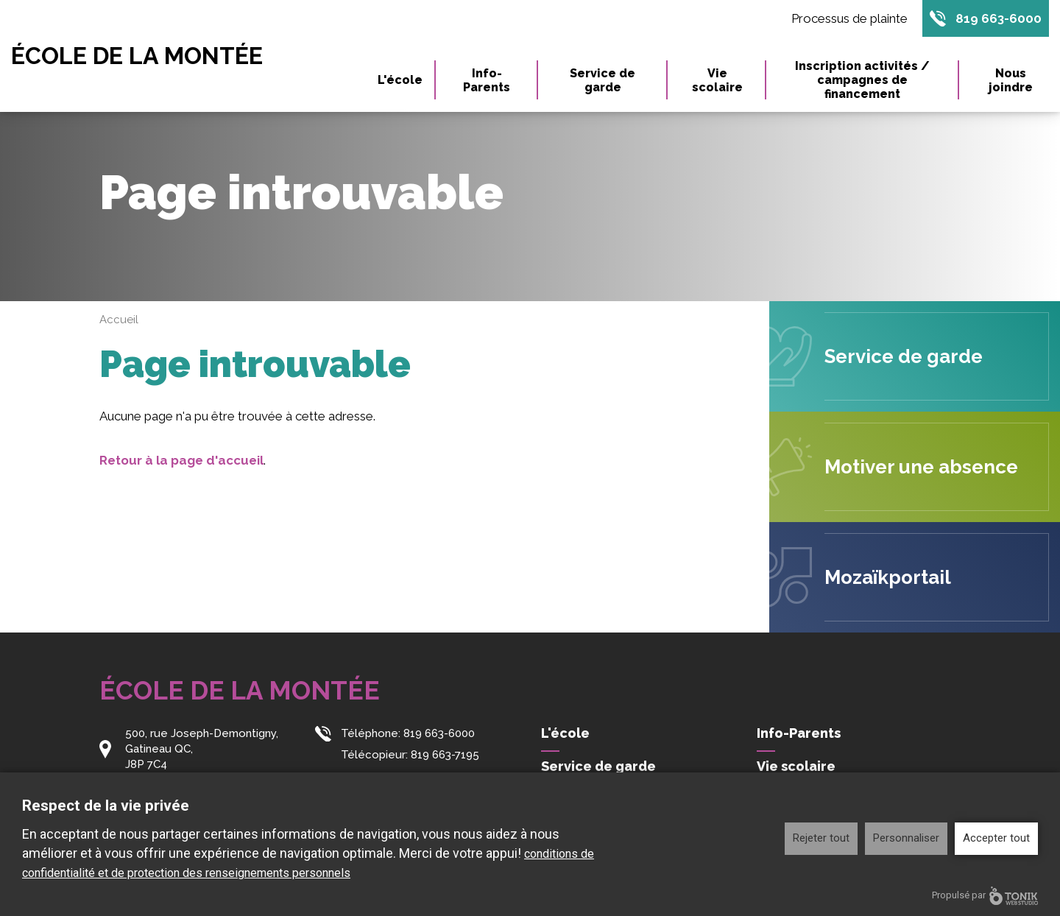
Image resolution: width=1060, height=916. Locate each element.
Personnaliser (906, 838)
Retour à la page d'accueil (181, 460)
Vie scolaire (717, 80)
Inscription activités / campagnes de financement (862, 80)
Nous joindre (1011, 80)
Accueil (118, 319)
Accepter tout (996, 838)
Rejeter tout (821, 838)
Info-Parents (486, 80)
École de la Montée (137, 56)
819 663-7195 (445, 754)
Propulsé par (985, 896)
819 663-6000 (998, 18)
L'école (400, 80)
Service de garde (602, 80)
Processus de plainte (849, 18)
